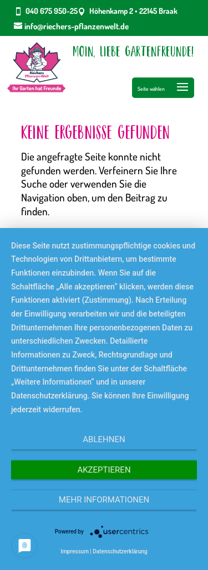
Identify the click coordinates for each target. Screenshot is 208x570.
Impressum (74, 551)
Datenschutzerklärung (120, 551)
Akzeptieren (103, 470)
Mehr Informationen (104, 500)
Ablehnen (104, 439)
